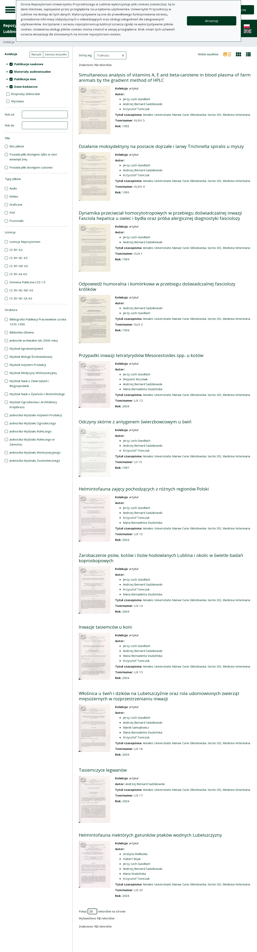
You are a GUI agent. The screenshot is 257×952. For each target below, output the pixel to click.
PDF (12, 213)
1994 (125, 259)
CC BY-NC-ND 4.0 (21, 290)
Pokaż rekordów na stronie (102, 911)
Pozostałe (16, 221)
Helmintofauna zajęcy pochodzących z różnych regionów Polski (144, 489)
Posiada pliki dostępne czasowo (31, 167)
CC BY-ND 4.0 (18, 266)
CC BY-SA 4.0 (18, 274)
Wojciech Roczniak (135, 379)
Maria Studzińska (134, 874)
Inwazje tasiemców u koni (105, 627)
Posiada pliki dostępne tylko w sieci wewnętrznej (33, 156)
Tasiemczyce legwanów (103, 770)
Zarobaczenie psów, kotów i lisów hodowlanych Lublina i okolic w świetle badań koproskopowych (161, 558)
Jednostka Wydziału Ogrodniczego (32, 423)
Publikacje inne (25, 79)
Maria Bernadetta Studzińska (142, 389)
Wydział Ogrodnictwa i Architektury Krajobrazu (33, 404)
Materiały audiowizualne (32, 71)
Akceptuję (211, 21)
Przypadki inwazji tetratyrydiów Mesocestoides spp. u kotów (141, 355)
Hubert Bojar (132, 859)
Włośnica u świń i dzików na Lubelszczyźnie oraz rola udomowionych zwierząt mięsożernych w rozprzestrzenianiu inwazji (159, 696)
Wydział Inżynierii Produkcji (27, 365)
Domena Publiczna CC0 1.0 (27, 282)
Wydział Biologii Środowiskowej (30, 357)
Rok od (9, 114)
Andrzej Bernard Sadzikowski (142, 104)
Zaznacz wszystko (56, 54)
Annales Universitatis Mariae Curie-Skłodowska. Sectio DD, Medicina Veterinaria (196, 115)
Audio (13, 188)
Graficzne (16, 204)
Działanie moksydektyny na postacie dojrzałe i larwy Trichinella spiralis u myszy (161, 146)
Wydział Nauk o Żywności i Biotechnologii (37, 394)
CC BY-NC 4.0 (18, 258)
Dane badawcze (26, 87)
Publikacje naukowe (28, 64)
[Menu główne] (10, 10)
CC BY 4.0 (16, 250)
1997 (125, 468)
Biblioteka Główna (21, 332)
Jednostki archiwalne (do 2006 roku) (33, 340)
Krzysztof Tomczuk (136, 109)
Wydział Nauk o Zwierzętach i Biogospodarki (29, 383)
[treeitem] (36, 64)
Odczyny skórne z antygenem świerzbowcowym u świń (135, 422)
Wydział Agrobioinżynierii (26, 348)
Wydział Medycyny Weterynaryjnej (33, 373)
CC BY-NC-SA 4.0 (20, 298)
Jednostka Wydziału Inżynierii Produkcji (35, 415)
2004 (125, 406)
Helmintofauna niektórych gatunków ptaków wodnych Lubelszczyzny (150, 835)
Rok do (9, 125)
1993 (125, 126)
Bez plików (16, 146)
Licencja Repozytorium (24, 242)
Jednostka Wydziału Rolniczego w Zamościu (32, 441)
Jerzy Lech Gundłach (136, 99)
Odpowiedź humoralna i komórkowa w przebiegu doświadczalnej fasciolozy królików (157, 286)
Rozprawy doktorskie (25, 94)
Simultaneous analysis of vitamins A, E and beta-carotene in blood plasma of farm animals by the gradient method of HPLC (165, 77)
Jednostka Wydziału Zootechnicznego (34, 460)
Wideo (13, 196)
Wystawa (17, 101)
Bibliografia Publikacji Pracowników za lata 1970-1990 (37, 321)
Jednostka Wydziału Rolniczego (30, 431)
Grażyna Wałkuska (135, 854)
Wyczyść (36, 54)
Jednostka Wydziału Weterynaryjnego (35, 452)
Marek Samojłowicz (136, 727)
